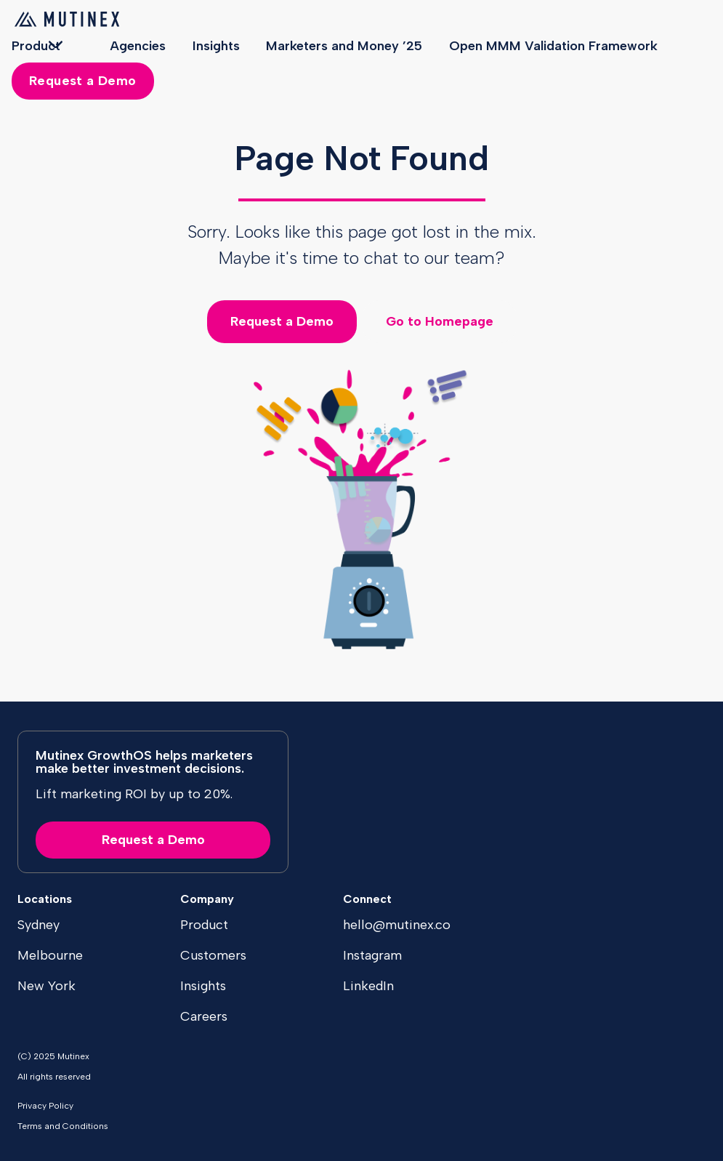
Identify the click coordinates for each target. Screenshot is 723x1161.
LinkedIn (368, 986)
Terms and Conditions (62, 1126)
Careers (203, 1016)
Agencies (138, 46)
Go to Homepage (439, 321)
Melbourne (50, 955)
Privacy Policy (45, 1106)
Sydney (38, 925)
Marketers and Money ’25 (344, 46)
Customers (213, 955)
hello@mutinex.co (397, 925)
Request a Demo (83, 81)
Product (36, 46)
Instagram (372, 955)
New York (46, 986)
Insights (216, 46)
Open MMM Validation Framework (553, 46)
